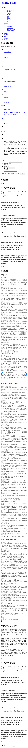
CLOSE (2, 183)
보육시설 (9, 13)
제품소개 (6, 24)
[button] (26, 374)
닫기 (2, 621)
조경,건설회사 (10, 10)
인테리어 (9, 16)
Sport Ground (10, 26)
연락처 (5, 166)
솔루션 (5, 7)
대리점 (8, 21)
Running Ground (11, 29)
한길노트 (6, 38)
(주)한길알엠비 (9, 3)
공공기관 (9, 11)
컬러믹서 (6, 35)
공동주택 (9, 19)
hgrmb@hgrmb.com (12, 147)
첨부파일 (6, 168)
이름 (5, 164)
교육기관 (9, 14)
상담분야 (6, 163)
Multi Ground (10, 28)
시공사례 (6, 33)
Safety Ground (10, 30)
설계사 (8, 18)
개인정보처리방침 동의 (8, 174)
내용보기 (17, 174)
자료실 (5, 36)
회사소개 (6, 39)
